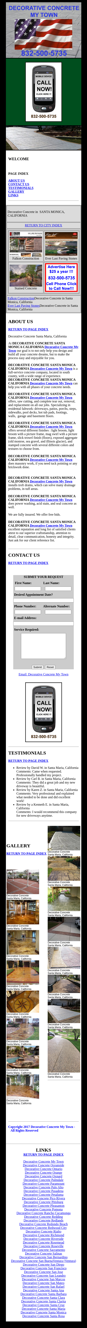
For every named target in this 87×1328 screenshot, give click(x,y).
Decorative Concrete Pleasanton (43, 1210)
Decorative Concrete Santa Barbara (43, 1299)
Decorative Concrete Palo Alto (44, 1192)
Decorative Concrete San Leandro (43, 1280)
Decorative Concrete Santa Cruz (43, 1310)
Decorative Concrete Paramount (43, 1188)
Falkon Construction (21, 298)
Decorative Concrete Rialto (43, 1236)
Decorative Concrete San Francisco (43, 1273)
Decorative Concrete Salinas (43, 1258)
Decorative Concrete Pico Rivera (43, 1203)
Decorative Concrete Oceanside (43, 1170)
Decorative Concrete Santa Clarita (43, 1306)
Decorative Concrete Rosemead (43, 1247)
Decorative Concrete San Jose (43, 1277)
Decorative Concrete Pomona (43, 1214)
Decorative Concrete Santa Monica (43, 1317)
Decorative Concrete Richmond (43, 1240)
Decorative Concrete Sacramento (43, 1254)
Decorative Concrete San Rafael (44, 1291)
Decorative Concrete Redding (43, 1221)
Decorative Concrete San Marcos (43, 1284)
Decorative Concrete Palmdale (43, 1185)
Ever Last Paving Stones (24, 305)
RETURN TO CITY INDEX (43, 225)
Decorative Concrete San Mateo (43, 1288)
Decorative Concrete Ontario (43, 1174)
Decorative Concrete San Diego (43, 1269)
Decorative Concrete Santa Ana (43, 1295)
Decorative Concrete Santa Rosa (43, 1321)
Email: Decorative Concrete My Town (43, 679)
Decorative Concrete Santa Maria (43, 1313)
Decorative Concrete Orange (43, 1177)
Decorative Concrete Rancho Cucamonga (43, 1218)
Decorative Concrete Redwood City (43, 1232)
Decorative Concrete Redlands (43, 1225)
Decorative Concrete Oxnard (43, 1181)
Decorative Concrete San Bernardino (44, 1262)
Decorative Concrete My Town (51, 368)
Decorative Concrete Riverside (43, 1243)
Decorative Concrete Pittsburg (43, 1207)
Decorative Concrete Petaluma (43, 1199)
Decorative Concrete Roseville (43, 1251)
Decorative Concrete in (23, 212)
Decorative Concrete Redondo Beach (43, 1229)
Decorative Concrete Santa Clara (43, 1302)
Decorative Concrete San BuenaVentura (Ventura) (43, 1266)
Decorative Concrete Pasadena (43, 1196)
